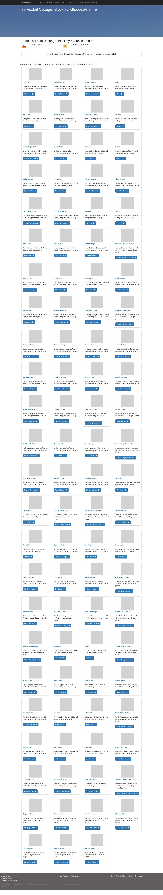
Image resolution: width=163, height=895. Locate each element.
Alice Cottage (60, 255)
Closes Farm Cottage (32, 660)
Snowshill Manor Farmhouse (127, 793)
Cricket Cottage (61, 94)
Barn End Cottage (62, 557)
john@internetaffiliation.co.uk (69, 876)
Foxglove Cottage (62, 389)
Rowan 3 (121, 158)
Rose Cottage (91, 455)
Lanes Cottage (91, 255)
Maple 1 (120, 126)
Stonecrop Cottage (62, 791)
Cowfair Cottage (123, 356)
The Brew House (30, 724)
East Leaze (59, 658)
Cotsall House (29, 862)
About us (71, 2)
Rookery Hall (60, 455)
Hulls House (60, 759)
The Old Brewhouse (62, 524)
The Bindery (29, 522)
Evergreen (28, 126)
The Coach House (62, 223)
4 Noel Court (60, 290)
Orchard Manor (92, 862)
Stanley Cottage (30, 589)
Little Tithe (90, 759)
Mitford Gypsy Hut (31, 158)
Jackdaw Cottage (123, 389)
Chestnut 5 (28, 94)
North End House (123, 759)
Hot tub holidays (5, 876)
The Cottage (60, 589)
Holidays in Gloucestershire (9, 880)
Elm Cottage (91, 557)
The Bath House (92, 191)
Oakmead (90, 158)
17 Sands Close (123, 828)
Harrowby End (60, 126)
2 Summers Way (92, 791)
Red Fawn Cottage (31, 455)
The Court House (92, 828)
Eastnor (89, 658)
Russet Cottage (61, 490)
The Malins (59, 724)
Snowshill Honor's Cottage (126, 257)
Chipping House (30, 828)
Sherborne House (92, 490)
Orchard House (30, 791)
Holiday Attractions (6, 878)
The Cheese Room (31, 223)
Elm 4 (120, 94)
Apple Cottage (122, 290)
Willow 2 (120, 223)
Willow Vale (90, 724)
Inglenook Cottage (93, 126)
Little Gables (91, 692)
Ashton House (29, 623)
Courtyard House (92, 356)
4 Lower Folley (30, 290)
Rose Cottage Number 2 (126, 458)
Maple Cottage (122, 421)
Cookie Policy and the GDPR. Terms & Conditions (127, 876)
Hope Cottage (29, 692)
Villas (63, 2)
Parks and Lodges (53, 2)
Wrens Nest (29, 255)
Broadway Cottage (93, 322)
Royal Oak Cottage (31, 490)
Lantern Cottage (61, 421)
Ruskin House (122, 692)
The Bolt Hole (122, 191)
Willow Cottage (92, 589)
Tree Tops (90, 223)
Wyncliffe (28, 557)
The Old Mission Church (95, 524)
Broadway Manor (61, 862)
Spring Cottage (30, 191)
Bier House (28, 322)
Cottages (41, 2)
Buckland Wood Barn (125, 324)
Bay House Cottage (62, 625)
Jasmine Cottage (30, 421)
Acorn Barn (90, 290)
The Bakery (60, 191)
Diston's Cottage (92, 94)
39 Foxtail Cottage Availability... (87, 2)
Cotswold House (61, 828)
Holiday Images (27, 3)
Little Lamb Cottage (93, 423)
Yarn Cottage (29, 759)
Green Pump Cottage (125, 660)
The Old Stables (123, 522)
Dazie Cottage (30, 389)
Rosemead (121, 557)
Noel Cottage (60, 158)
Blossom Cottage (61, 322)
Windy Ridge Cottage (125, 726)
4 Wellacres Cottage (124, 591)
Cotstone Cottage (31, 356)
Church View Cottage (125, 625)
